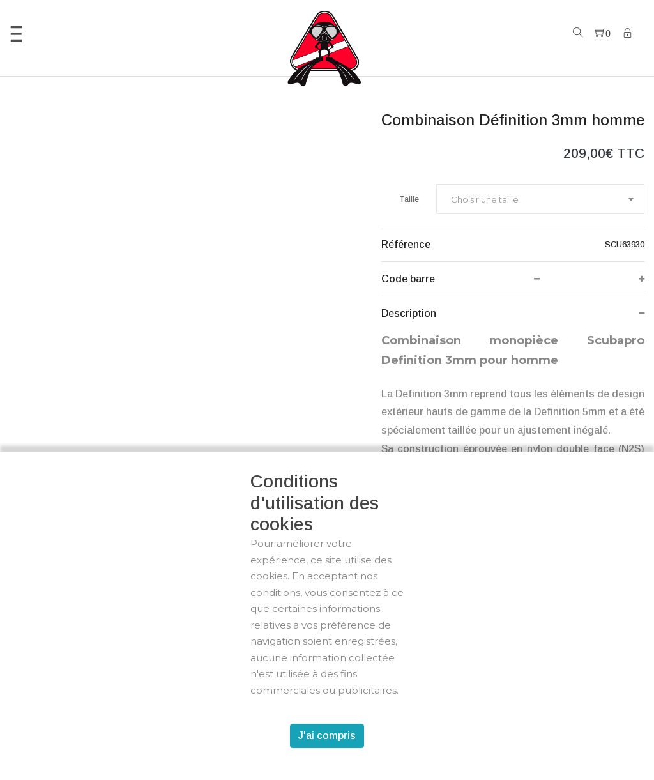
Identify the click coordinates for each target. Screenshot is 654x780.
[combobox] (540, 199)
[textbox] (484, 199)
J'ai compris (327, 735)
